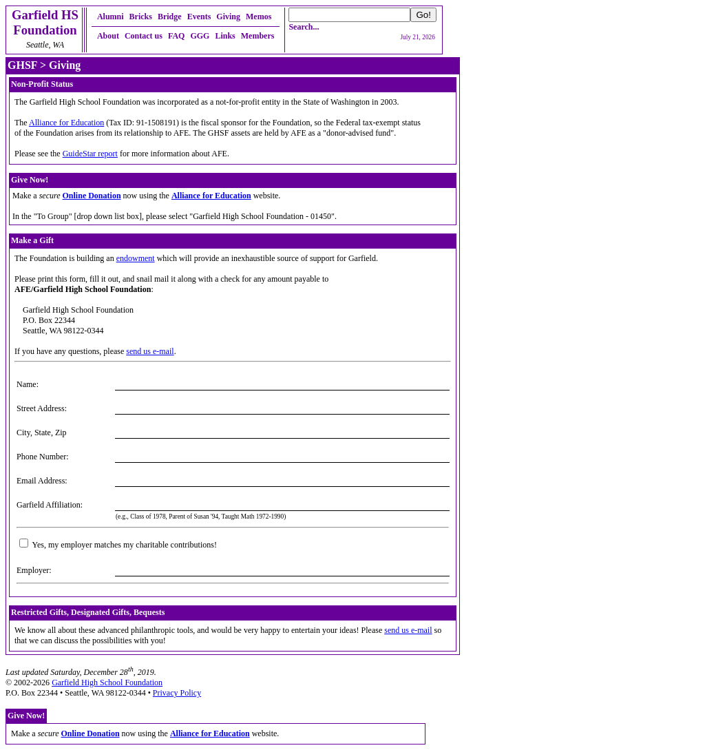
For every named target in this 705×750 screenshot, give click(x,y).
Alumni (110, 16)
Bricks (140, 16)
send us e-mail (149, 351)
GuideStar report (90, 153)
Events (199, 16)
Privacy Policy (177, 693)
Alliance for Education (66, 122)
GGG (199, 36)
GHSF (22, 65)
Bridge (170, 16)
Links (225, 36)
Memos (258, 16)
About (108, 36)
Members (258, 36)
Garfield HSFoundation (45, 22)
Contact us (143, 36)
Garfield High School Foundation (107, 682)
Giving (228, 16)
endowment (135, 258)
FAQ (176, 36)
